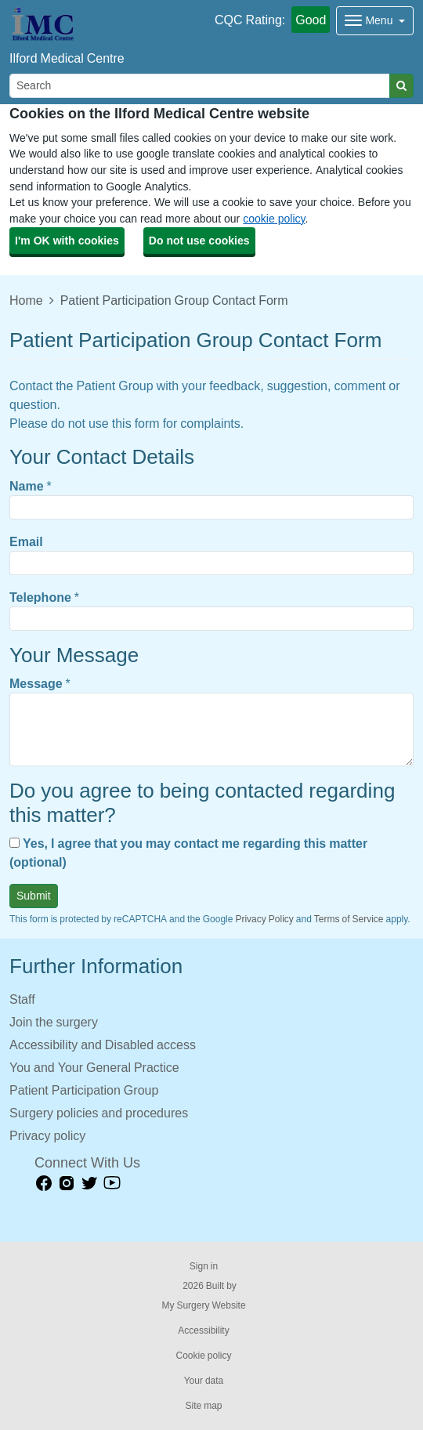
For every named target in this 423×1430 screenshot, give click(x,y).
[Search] (199, 86)
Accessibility (203, 1330)
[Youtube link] (112, 1183)
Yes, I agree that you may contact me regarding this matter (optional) (188, 852)
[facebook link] (43, 1183)
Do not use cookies (199, 240)
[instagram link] (66, 1183)
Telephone (40, 597)
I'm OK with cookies (67, 240)
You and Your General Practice (94, 1067)
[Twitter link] (89, 1183)
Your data (204, 1380)
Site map (203, 1405)
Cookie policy (203, 1355)
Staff (22, 999)
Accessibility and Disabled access (102, 1044)
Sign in (204, 1266)
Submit (33, 895)
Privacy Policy (264, 919)
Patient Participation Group (83, 1090)
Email (26, 541)
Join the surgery (53, 1021)
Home (26, 300)
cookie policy (274, 218)
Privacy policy (47, 1135)
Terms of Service (349, 919)
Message (36, 683)
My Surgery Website (203, 1305)
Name (26, 486)
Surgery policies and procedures (98, 1112)
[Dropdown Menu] (375, 20)
